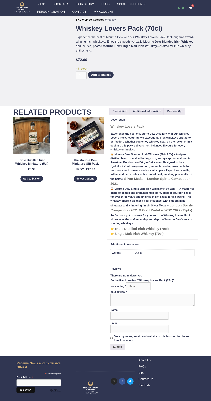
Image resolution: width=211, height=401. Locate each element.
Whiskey (110, 19)
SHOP (41, 4)
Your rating (118, 286)
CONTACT (79, 11)
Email (114, 323)
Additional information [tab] (147, 111)
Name (114, 309)
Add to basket (101, 74)
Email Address (24, 377)
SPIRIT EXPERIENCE (132, 4)
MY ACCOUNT (104, 11)
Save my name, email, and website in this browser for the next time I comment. (153, 338)
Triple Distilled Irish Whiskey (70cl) (141, 228)
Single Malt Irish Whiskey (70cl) (139, 233)
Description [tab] (120, 111)
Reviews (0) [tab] (174, 111)
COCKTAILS (60, 4)
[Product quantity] (81, 75)
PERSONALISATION (51, 11)
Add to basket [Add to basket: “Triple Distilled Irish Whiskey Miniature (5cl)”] (32, 178)
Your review (118, 291)
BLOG (105, 4)
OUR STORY (85, 4)
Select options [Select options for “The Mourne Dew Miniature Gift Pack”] (85, 178)
